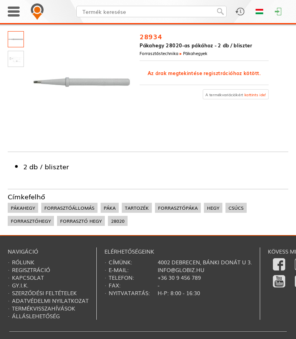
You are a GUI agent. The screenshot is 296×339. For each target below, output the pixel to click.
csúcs (236, 207)
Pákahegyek (195, 53)
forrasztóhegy (31, 220)
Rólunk (23, 262)
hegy (213, 207)
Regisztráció (31, 270)
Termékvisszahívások (43, 308)
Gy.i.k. (20, 285)
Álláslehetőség (36, 316)
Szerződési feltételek (44, 293)
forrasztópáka (178, 207)
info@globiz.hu (181, 270)
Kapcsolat (28, 277)
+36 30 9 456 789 (179, 277)
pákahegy (23, 207)
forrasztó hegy (81, 220)
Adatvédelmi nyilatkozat (50, 300)
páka (110, 207)
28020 (117, 220)
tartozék (137, 207)
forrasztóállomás (69, 207)
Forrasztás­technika (159, 53)
